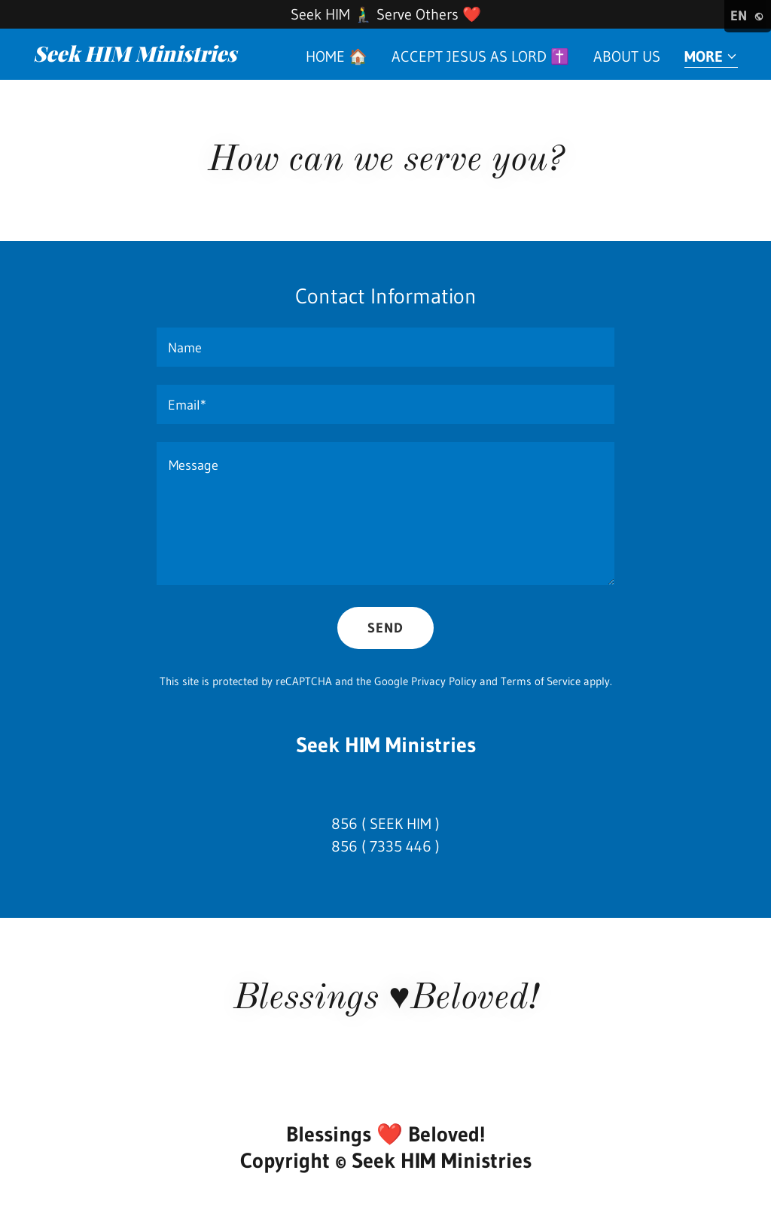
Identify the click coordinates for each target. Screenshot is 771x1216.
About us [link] (626, 56)
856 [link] (344, 824)
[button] (711, 57)
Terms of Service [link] (541, 681)
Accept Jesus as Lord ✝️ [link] (480, 56)
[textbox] (385, 347)
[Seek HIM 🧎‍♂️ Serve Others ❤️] (385, 14)
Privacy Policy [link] (444, 681)
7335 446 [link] (400, 846)
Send (385, 628)
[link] (156, 56)
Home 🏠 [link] (336, 56)
